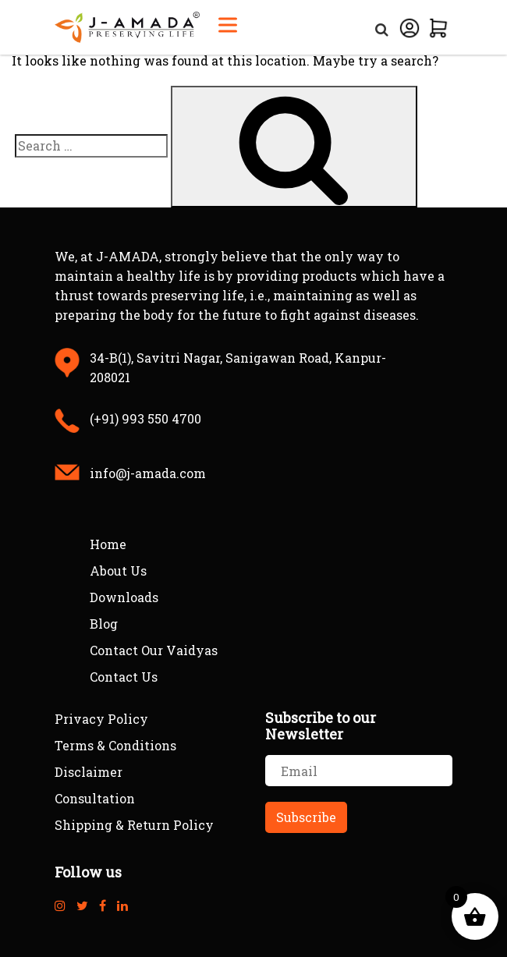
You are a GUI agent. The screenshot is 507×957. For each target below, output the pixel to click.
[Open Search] (382, 26)
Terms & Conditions (115, 745)
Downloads (124, 597)
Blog (104, 623)
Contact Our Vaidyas (154, 650)
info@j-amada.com (148, 473)
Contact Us (124, 676)
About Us (118, 570)
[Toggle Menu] (227, 24)
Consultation (95, 798)
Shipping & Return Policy (134, 825)
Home (108, 544)
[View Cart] (438, 26)
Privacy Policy (101, 719)
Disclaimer (88, 772)
